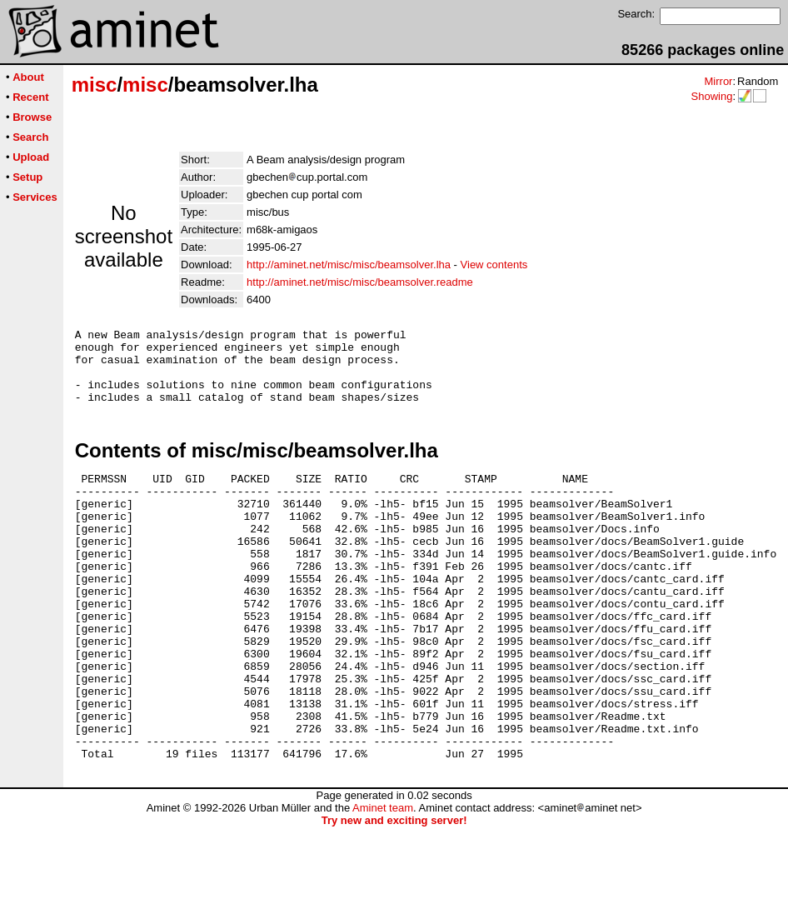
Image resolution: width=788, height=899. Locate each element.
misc (94, 84)
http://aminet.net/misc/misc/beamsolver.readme (360, 282)
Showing (711, 96)
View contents (494, 264)
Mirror (718, 81)
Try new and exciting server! (394, 893)
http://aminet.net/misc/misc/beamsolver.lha (349, 264)
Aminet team (382, 880)
